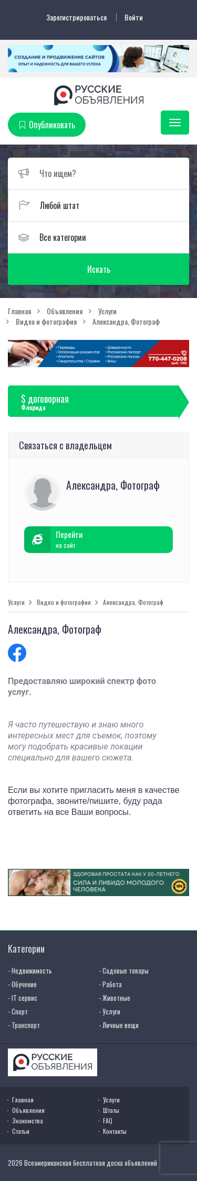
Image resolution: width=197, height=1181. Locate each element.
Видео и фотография (64, 602)
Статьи (20, 1131)
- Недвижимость (30, 970)
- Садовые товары (124, 970)
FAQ (107, 1120)
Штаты (111, 1110)
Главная (23, 1099)
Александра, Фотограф (133, 602)
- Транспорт (24, 1025)
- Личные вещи (119, 1025)
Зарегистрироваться (76, 17)
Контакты (115, 1131)
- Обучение (22, 984)
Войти (134, 17)
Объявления (28, 1110)
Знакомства (27, 1120)
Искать (98, 269)
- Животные (114, 998)
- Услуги (109, 1011)
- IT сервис (22, 998)
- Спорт (18, 1011)
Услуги (16, 602)
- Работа (110, 984)
